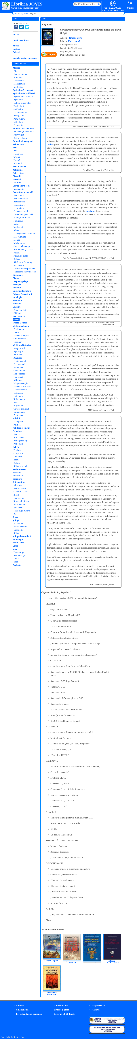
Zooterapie (18, 415)
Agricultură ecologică (23, 90)
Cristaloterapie (20, 361)
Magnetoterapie (21, 383)
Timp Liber (18, 542)
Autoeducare (19, 201)
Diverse (16, 278)
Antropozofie (20, 488)
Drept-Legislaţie (20, 281)
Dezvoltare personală (23, 192)
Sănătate (17, 472)
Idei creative (19, 316)
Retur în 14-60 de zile (64, 1014)
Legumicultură (20, 112)
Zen (15, 514)
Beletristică (18, 173)
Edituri (16, 49)
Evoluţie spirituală (22, 217)
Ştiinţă (16, 520)
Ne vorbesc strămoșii (51, 993)
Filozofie (17, 303)
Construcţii (18, 189)
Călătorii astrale (21, 491)
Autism (17, 434)
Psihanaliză (19, 437)
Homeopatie (19, 377)
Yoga (15, 549)
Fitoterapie (18, 367)
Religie (16, 447)
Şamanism (18, 507)
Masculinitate (20, 237)
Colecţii (16, 52)
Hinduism (18, 456)
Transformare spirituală (24, 268)
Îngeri (16, 495)
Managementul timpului (24, 233)
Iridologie (18, 380)
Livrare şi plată (61, 1009)
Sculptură (18, 163)
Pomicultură (19, 119)
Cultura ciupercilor (22, 103)
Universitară (74, 41)
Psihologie (17, 431)
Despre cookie (98, 1005)
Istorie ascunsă (20, 322)
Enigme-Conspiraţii (22, 294)
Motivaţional (19, 243)
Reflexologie (19, 399)
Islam (16, 459)
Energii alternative (22, 291)
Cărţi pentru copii (21, 186)
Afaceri (16, 68)
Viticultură (18, 122)
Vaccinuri (18, 342)
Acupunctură (19, 348)
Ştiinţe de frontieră (22, 536)
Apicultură (18, 99)
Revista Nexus (19, 469)
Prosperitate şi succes (23, 249)
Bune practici (20, 310)
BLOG (16, 34)
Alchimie (18, 485)
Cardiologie (19, 329)
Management (19, 83)
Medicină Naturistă (22, 345)
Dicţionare (18, 275)
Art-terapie (19, 354)
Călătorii (17, 182)
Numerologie (20, 498)
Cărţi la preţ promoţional (25, 58)
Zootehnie (18, 125)
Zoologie (17, 565)
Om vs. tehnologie (22, 246)
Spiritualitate (19, 482)
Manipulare (19, 421)
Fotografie (18, 154)
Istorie (16, 319)
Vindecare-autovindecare (25, 271)
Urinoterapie (19, 412)
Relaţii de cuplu (21, 256)
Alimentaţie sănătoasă (23, 128)
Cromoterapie (20, 364)
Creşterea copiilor (22, 211)
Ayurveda (18, 358)
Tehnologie (18, 539)
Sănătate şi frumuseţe (23, 262)
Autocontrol (19, 195)
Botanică (17, 179)
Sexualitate (18, 475)
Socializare (19, 265)
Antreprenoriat (20, 74)
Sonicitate (17, 479)
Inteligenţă (18, 227)
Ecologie (17, 284)
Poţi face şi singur (21, 428)
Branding (18, 77)
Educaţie (17, 287)
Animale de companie (23, 141)
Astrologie (17, 170)
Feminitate (18, 221)
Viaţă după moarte (22, 510)
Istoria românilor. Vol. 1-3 (111, 963)
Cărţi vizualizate (21, 40)
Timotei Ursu (75, 38)
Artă (15, 147)
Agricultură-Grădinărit (24, 93)
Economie (18, 523)
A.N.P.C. (96, 1009)
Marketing (18, 87)
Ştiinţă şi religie (21, 466)
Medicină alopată (21, 326)
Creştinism (18, 453)
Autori (16, 45)
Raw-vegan (19, 134)
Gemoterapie (19, 370)
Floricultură (19, 106)
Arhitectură (18, 144)
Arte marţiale (19, 166)
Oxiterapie (18, 396)
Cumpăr (50, 54)
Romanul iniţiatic (21, 501)
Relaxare (18, 259)
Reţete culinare (20, 138)
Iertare (16, 224)
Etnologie (17, 297)
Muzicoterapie (20, 389)
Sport (15, 517)
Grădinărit (18, 109)
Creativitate (19, 208)
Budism (17, 450)
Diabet (17, 332)
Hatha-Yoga (19, 552)
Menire (17, 240)
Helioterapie (19, 373)
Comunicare (19, 205)
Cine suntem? (22, 1009)
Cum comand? (61, 1005)
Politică (16, 418)
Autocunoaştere (21, 198)
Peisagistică (19, 115)
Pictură (17, 160)
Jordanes (90, 211)
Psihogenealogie (21, 440)
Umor (15, 546)
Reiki (16, 402)
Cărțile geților (51, 960)
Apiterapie (18, 351)
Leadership (19, 80)
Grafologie (18, 530)
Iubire (16, 230)
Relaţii (17, 252)
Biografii (17, 176)
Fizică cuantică (20, 526)
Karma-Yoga (19, 555)
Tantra (16, 558)
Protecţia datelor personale (29, 1014)
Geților (50, 144)
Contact (20, 1005)
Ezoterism (17, 300)
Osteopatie (18, 393)
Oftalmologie (20, 338)
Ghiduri (16, 307)
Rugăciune (18, 405)
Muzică (17, 157)
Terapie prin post (21, 409)
